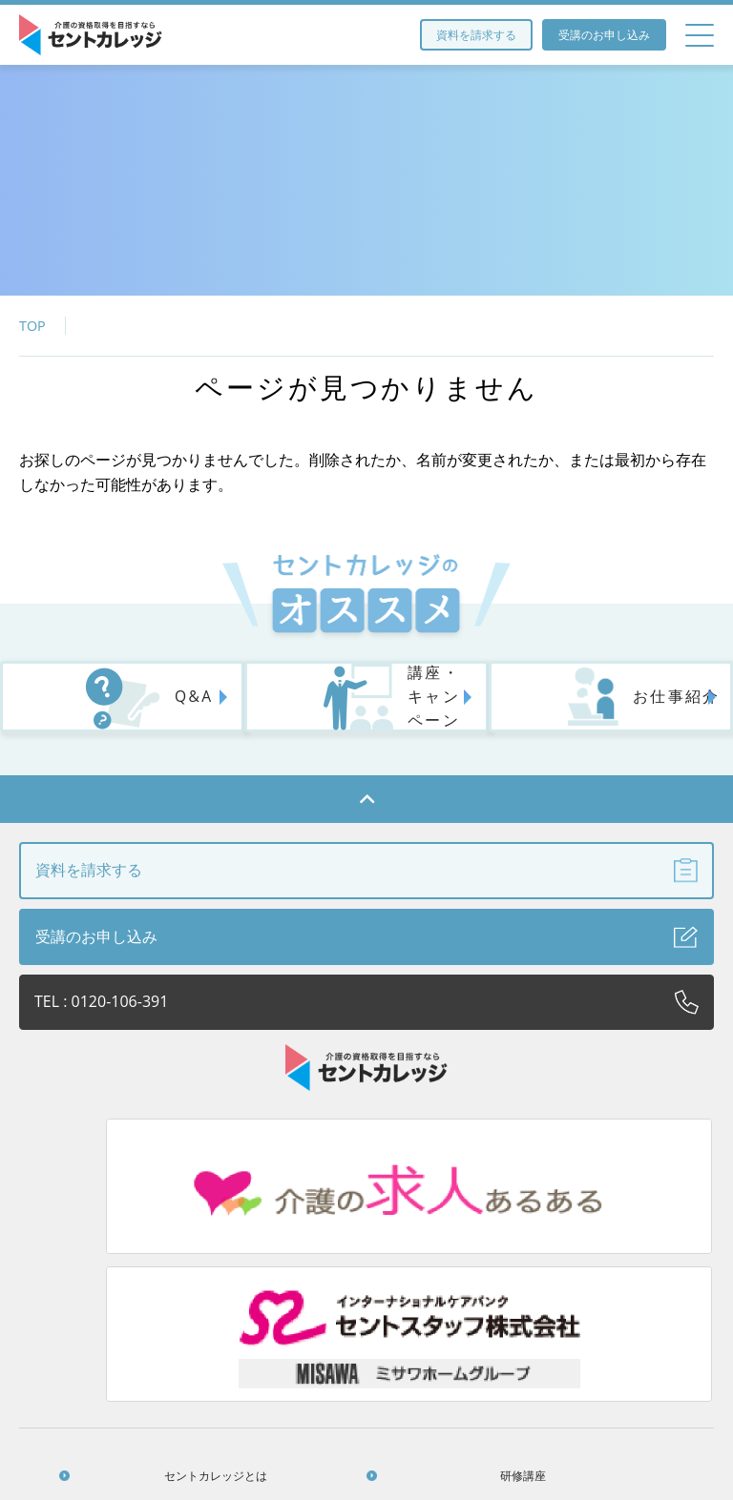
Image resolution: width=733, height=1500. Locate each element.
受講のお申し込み (604, 35)
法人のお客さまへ (110, 1322)
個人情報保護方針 (631, 1322)
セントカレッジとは (111, 1281)
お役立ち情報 (632, 1281)
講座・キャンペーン (363, 708)
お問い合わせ (371, 1363)
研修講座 (284, 1281)
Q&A (115, 708)
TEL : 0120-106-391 (366, 1011)
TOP (32, 326)
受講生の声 (458, 1322)
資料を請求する (476, 35)
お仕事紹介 (597, 709)
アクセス (458, 1281)
